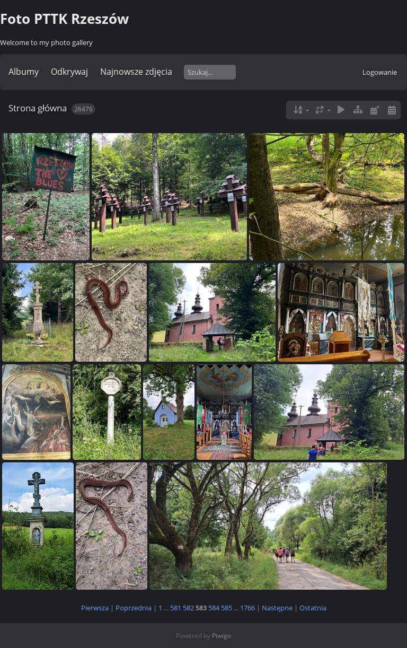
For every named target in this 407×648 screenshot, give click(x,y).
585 (226, 607)
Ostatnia (312, 607)
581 (175, 607)
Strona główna (37, 108)
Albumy (23, 71)
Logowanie (379, 72)
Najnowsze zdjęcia (136, 71)
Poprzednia (134, 607)
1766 (247, 607)
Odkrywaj (69, 71)
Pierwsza (95, 607)
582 (188, 607)
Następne (277, 607)
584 (213, 607)
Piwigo (221, 635)
